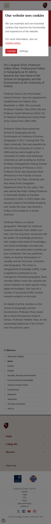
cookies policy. (13, 43)
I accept (11, 51)
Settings (23, 51)
